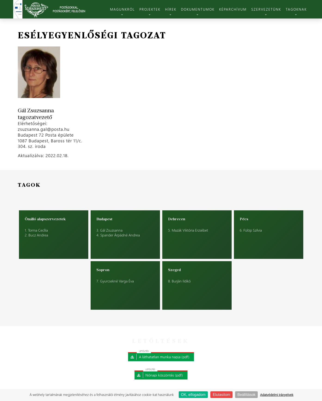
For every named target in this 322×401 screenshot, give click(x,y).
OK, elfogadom (193, 395)
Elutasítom (221, 395)
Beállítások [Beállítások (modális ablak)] (246, 395)
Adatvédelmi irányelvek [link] (276, 395)
